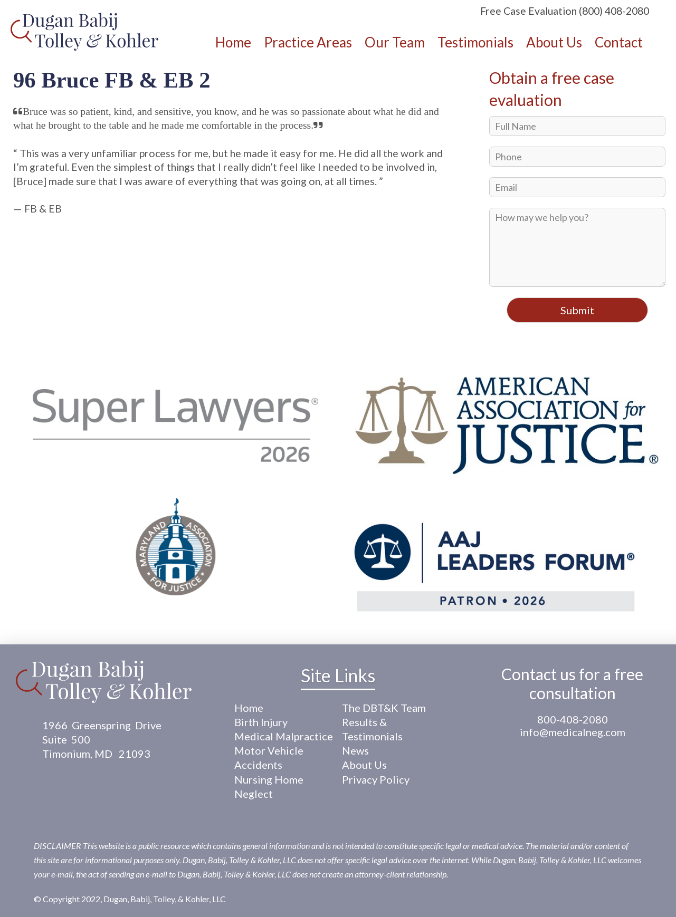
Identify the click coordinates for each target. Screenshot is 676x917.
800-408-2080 (572, 719)
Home (248, 707)
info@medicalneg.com (572, 732)
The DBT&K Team (384, 707)
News (355, 750)
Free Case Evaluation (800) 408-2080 (564, 11)
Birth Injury (261, 722)
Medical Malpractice (283, 736)
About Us (364, 764)
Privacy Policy (376, 779)
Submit (577, 310)
